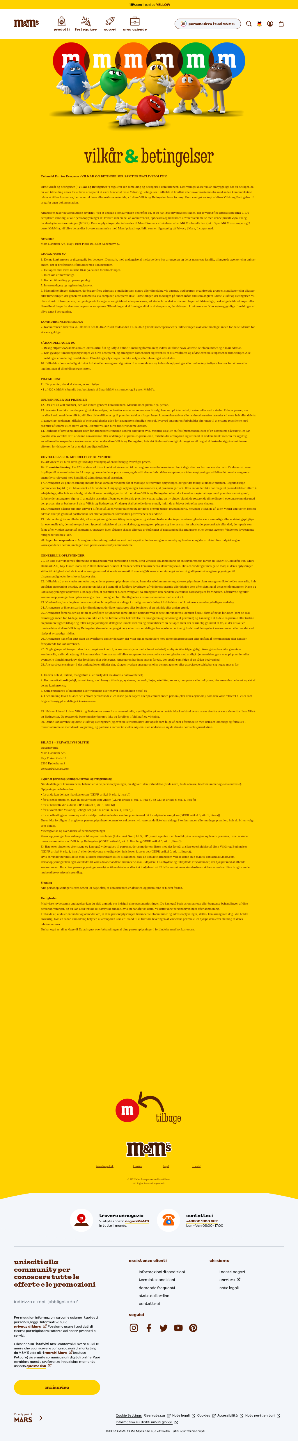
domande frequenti (157, 1287)
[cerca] (249, 24)
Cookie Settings (129, 1415)
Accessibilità (230, 1415)
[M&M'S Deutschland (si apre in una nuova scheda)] (178, 1328)
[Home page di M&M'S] (26, 23)
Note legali (183, 1415)
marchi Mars (58, 1352)
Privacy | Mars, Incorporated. (195, 228)
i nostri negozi (232, 1271)
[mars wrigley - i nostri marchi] (29, 1418)
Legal (166, 1166)
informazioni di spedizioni (162, 1271)
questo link (39, 1366)
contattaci (149, 1303)
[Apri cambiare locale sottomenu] (259, 24)
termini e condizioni (157, 1279)
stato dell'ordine (154, 1295)
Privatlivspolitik (104, 1166)
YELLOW (163, 4)
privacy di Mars (30, 1326)
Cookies (137, 1166)
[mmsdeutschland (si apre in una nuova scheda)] (149, 1328)
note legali (229, 1287)
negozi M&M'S (137, 1221)
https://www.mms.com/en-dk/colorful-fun (79, 347)
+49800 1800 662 (202, 1221)
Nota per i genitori (262, 1415)
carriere (229, 1279)
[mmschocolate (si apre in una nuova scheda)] (134, 1328)
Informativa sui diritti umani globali (147, 1422)
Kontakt (196, 1166)
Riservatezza (157, 1415)
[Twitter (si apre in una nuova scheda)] (164, 1328)
